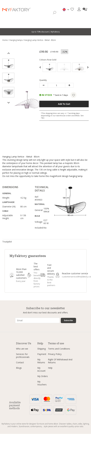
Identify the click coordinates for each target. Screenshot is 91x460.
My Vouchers (42, 383)
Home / (5, 40)
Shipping (41, 348)
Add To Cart (64, 104)
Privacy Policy (55, 354)
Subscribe (68, 320)
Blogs (19, 367)
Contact (20, 362)
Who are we (22, 348)
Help (50, 367)
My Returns (41, 361)
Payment (41, 354)
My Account (41, 369)
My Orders (42, 376)
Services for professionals (22, 355)
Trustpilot (7, 241)
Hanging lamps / (16, 40)
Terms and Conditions (59, 348)
